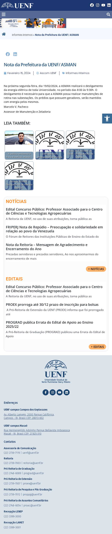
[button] (107, 118)
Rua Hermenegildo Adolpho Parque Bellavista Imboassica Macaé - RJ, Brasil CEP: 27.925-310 (38, 432)
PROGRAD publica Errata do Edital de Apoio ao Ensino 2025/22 (49, 324)
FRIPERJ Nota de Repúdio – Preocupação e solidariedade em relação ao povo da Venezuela (54, 229)
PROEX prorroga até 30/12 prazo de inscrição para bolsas (52, 304)
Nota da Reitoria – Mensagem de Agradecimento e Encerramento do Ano (46, 246)
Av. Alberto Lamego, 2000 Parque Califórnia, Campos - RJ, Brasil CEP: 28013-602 (30, 416)
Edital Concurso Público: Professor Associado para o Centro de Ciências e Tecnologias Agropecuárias (54, 211)
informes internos (22, 34)
